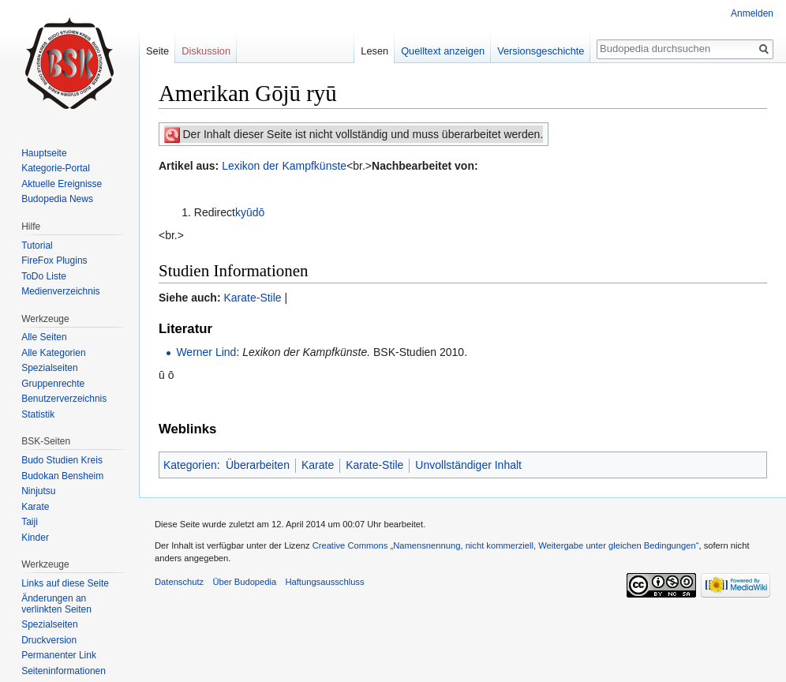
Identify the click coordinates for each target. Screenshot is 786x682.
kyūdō (249, 212)
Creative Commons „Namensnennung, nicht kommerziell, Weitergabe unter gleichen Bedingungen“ (506, 545)
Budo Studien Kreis (62, 460)
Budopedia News (57, 198)
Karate (317, 465)
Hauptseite (43, 153)
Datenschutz (179, 581)
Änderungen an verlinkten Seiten (56, 604)
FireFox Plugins (54, 260)
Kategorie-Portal (55, 168)
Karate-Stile (252, 297)
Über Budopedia (244, 581)
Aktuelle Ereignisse (61, 183)
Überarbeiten (258, 465)
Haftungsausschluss (324, 581)
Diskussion (206, 51)
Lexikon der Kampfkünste (284, 165)
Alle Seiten (43, 337)
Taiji (29, 521)
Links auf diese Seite (65, 583)
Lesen (374, 51)
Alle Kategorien (53, 352)
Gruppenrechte (52, 383)
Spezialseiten (49, 367)
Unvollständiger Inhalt (468, 465)
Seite (157, 51)
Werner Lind (206, 352)
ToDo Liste (43, 276)
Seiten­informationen (63, 670)
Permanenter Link (58, 655)
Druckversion (49, 640)
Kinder (35, 537)
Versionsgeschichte (540, 51)
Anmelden (752, 13)
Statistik (37, 414)
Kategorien (190, 465)
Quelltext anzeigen (443, 51)
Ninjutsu (38, 491)
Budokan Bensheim (62, 476)
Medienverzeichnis (60, 291)
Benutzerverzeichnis (64, 398)
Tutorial (37, 245)
